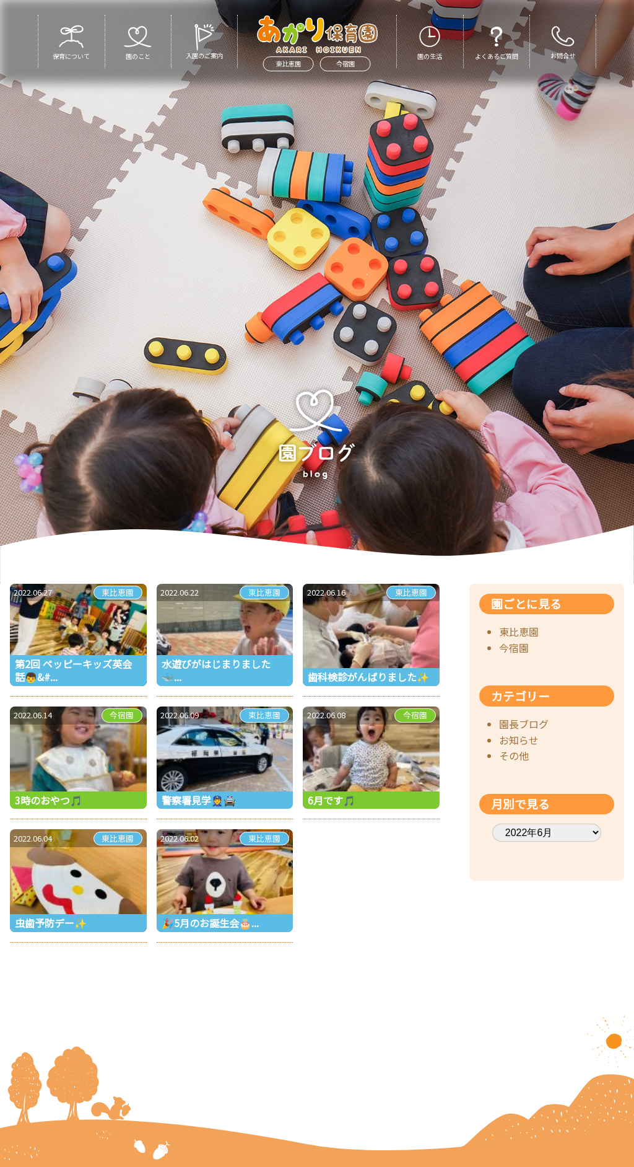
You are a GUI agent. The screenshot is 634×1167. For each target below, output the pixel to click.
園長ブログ (524, 723)
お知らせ (519, 740)
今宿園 (345, 63)
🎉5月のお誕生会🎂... (210, 922)
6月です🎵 (331, 800)
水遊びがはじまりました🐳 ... (216, 670)
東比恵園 (288, 63)
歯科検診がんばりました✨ (368, 676)
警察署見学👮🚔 (199, 800)
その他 (514, 755)
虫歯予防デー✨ (51, 922)
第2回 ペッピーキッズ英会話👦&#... (73, 670)
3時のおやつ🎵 (48, 800)
